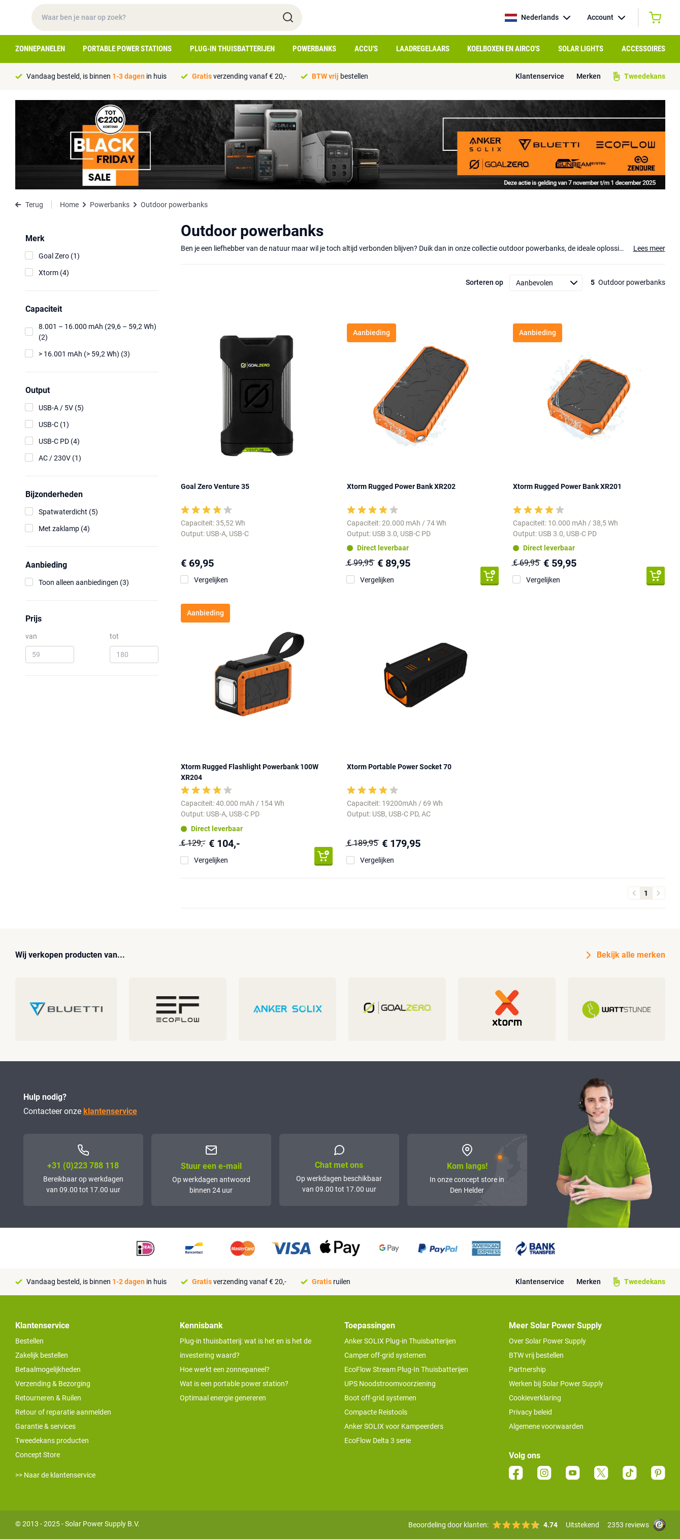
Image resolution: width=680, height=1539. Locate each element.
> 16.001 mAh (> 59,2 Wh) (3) (84, 354)
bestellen (340, 76)
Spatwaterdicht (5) (68, 512)
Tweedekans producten (52, 1440)
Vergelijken (211, 580)
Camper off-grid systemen (385, 1355)
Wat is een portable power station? (234, 1384)
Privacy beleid (530, 1412)
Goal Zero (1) (59, 256)
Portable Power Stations (127, 48)
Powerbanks (314, 48)
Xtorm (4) (54, 273)
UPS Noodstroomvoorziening (390, 1384)
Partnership (527, 1369)
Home (69, 205)
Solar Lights (580, 48)
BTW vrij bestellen (536, 1355)
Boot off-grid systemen (380, 1398)
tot (114, 636)
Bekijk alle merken (626, 955)
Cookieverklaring (535, 1398)
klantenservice (110, 1111)
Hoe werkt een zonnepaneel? (225, 1369)
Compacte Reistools (375, 1412)
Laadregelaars (422, 48)
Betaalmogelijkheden (48, 1369)
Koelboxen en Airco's (503, 48)
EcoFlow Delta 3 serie (377, 1440)
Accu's (366, 48)
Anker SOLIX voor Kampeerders (393, 1426)
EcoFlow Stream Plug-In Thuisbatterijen (406, 1369)
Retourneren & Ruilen (48, 1398)
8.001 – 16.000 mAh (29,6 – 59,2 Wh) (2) (97, 331)
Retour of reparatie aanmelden (63, 1412)
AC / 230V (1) (60, 458)
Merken (588, 76)
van (31, 636)
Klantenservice (539, 76)
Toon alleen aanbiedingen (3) (84, 582)
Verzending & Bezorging (52, 1384)
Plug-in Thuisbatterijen (232, 48)
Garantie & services (45, 1426)
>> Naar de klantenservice (55, 1475)
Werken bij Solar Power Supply (556, 1384)
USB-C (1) (54, 424)
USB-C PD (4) (59, 441)
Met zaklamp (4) (64, 529)
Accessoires (643, 48)
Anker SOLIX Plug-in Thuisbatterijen (400, 1341)
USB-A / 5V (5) (61, 408)
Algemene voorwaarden (546, 1426)
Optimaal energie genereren (223, 1398)
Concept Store (37, 1455)
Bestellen (29, 1341)
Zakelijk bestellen (41, 1355)
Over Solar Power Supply (547, 1341)
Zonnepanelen (40, 48)
